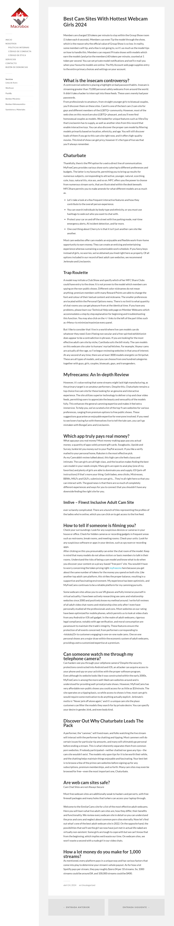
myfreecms (116, 567)
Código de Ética (17, 55)
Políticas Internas (18, 47)
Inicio (9, 40)
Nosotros (11, 44)
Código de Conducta (19, 51)
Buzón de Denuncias (17, 67)
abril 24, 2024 (69, 885)
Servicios (11, 59)
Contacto (11, 63)
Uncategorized (88, 885)
